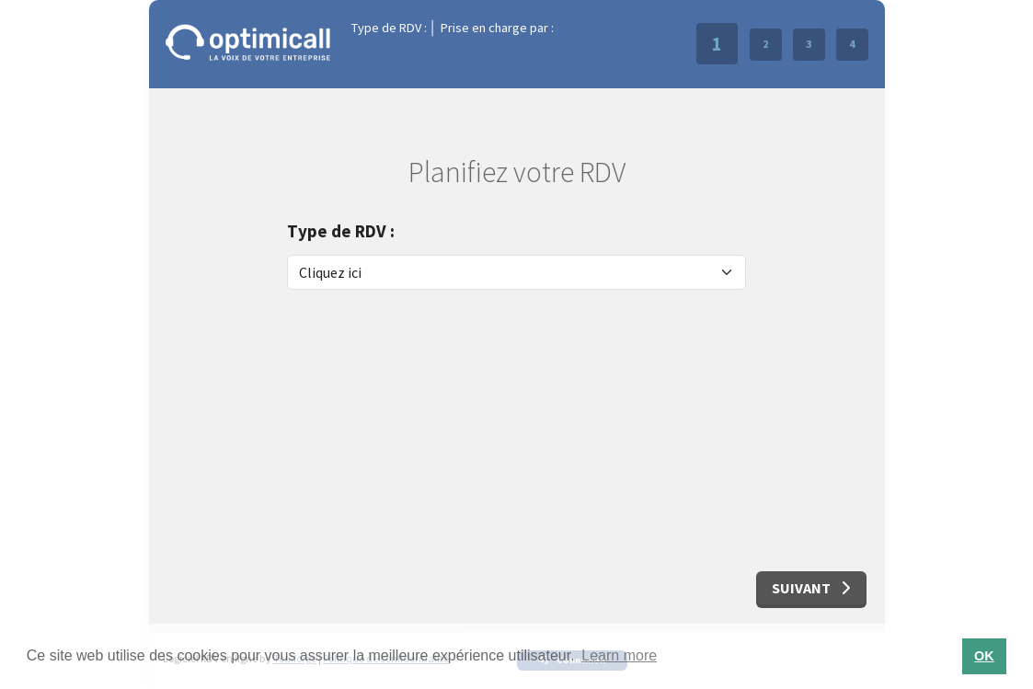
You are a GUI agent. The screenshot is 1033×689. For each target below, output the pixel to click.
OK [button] (984, 656)
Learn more (619, 655)
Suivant (811, 588)
